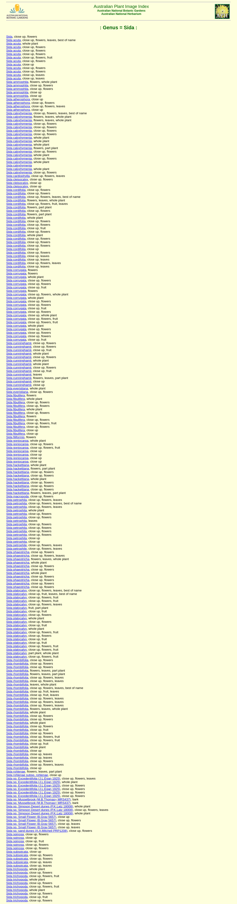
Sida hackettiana (17, 465)
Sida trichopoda (17, 869)
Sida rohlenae (15, 771)
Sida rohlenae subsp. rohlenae (27, 775)
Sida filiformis (15, 437)
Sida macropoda (17, 496)
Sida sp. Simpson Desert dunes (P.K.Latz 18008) (39, 806)
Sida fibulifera (15, 395)
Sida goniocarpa (17, 440)
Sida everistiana (17, 388)
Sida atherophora (18, 99)
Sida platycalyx (16, 590)
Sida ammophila (17, 82)
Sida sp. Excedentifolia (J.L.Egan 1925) (33, 778)
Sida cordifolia (16, 190)
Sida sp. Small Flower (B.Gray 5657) (31, 817)
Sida (9, 36)
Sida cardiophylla (18, 176)
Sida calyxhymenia (19, 113)
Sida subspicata (17, 851)
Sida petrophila (16, 500)
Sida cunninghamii (18, 343)
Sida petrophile (16, 545)
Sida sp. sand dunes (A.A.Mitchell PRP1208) (36, 830)
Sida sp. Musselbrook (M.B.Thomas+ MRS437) (38, 799)
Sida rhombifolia (17, 660)
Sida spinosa (15, 834)
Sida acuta (13, 40)
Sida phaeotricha (17, 552)
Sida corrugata (16, 270)
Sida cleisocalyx (17, 179)
